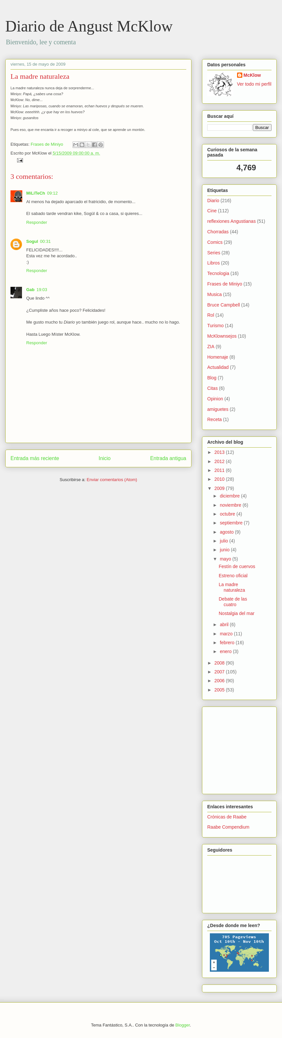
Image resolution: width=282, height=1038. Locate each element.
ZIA (210, 346)
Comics (215, 242)
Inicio (105, 458)
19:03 (41, 289)
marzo (227, 633)
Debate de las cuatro (233, 601)
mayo (226, 558)
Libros (213, 262)
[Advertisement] (227, 748)
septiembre (232, 522)
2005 (220, 689)
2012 (220, 461)
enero (226, 651)
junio (225, 549)
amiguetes (218, 409)
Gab (30, 289)
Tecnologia (218, 273)
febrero (227, 642)
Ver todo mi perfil (254, 84)
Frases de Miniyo (46, 144)
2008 (220, 663)
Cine (212, 210)
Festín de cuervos (237, 566)
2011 (220, 470)
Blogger (182, 1025)
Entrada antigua (168, 458)
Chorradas (218, 231)
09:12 (52, 193)
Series (213, 252)
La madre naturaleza (40, 76)
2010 (220, 479)
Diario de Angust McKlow (89, 26)
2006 (220, 680)
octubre (228, 514)
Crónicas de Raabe (227, 816)
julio (224, 540)
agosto (227, 532)
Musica (214, 294)
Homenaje (217, 357)
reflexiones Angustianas (231, 221)
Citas (212, 388)
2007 (220, 671)
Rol (210, 315)
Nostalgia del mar (236, 613)
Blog (211, 377)
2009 (220, 488)
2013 (220, 452)
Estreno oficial (233, 575)
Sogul (32, 241)
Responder (36, 222)
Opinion (215, 398)
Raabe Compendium (228, 827)
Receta (214, 419)
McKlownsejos (221, 336)
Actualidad (218, 367)
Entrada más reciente (34, 458)
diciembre (230, 495)
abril (225, 624)
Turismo (215, 325)
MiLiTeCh (35, 193)
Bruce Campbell (223, 304)
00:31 (45, 241)
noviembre (231, 505)
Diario (213, 200)
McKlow (252, 75)
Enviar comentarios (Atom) (112, 479)
